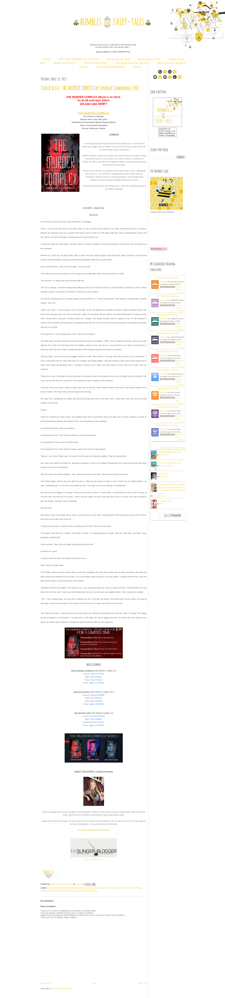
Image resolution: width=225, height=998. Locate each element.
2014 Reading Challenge (167, 427)
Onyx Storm (162, 475)
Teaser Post (46, 891)
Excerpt (62, 888)
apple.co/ (96, 683)
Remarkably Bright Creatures (169, 454)
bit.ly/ (96, 677)
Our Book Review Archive (132, 63)
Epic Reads (53, 888)
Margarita (163, 283)
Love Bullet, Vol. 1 (164, 503)
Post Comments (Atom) (62, 988)
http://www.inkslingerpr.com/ (93, 860)
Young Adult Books (88, 891)
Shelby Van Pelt (164, 456)
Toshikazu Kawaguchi (166, 467)
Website (92, 830)
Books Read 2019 (149, 59)
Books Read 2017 (65, 63)
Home (47, 59)
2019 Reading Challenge (167, 334)
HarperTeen (104, 888)
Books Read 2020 (118, 59)
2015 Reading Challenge (167, 408)
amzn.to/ (97, 674)
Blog (100, 830)
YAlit (77, 891)
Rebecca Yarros (164, 478)
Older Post (142, 983)
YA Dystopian (68, 891)
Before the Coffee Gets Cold (169, 464)
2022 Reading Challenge (167, 279)
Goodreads (83, 830)
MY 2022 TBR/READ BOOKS (79, 59)
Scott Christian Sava (159, 497)
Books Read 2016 (96, 63)
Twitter (107, 830)
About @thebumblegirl (110, 66)
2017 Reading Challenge (167, 371)
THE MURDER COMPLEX (93, 113)
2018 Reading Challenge (167, 353)
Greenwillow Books (76, 888)
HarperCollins (92, 888)
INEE (160, 505)
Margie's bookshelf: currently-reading (172, 449)
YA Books (56, 891)
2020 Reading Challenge (167, 316)
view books (180, 294)
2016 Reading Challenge (167, 390)
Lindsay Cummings (132, 888)
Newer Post (45, 983)
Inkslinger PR (117, 888)
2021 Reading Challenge (167, 297)
